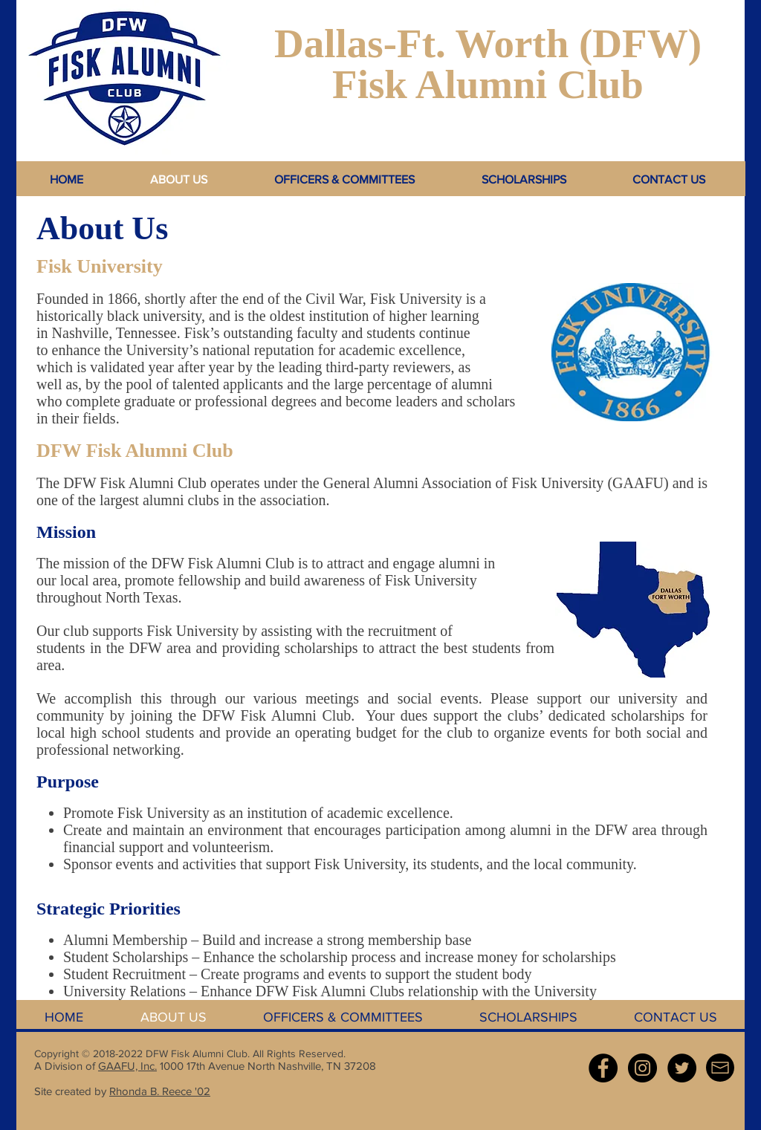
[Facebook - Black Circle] (603, 1067)
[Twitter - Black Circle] (681, 1067)
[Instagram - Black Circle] (642, 1067)
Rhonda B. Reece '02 (159, 1091)
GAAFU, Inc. (127, 1065)
